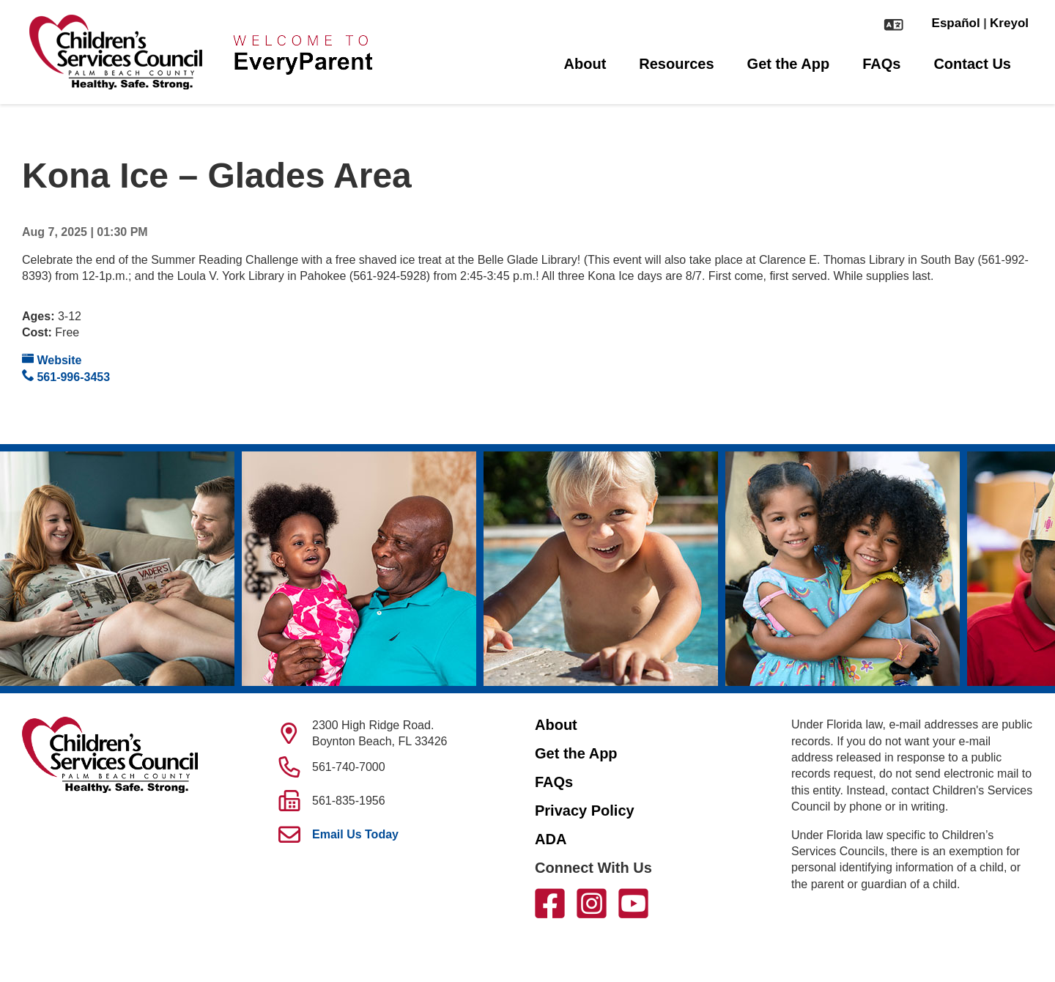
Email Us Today (355, 834)
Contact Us (972, 64)
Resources (676, 64)
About (585, 64)
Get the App (788, 64)
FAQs (881, 64)
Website (52, 359)
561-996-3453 (66, 376)
